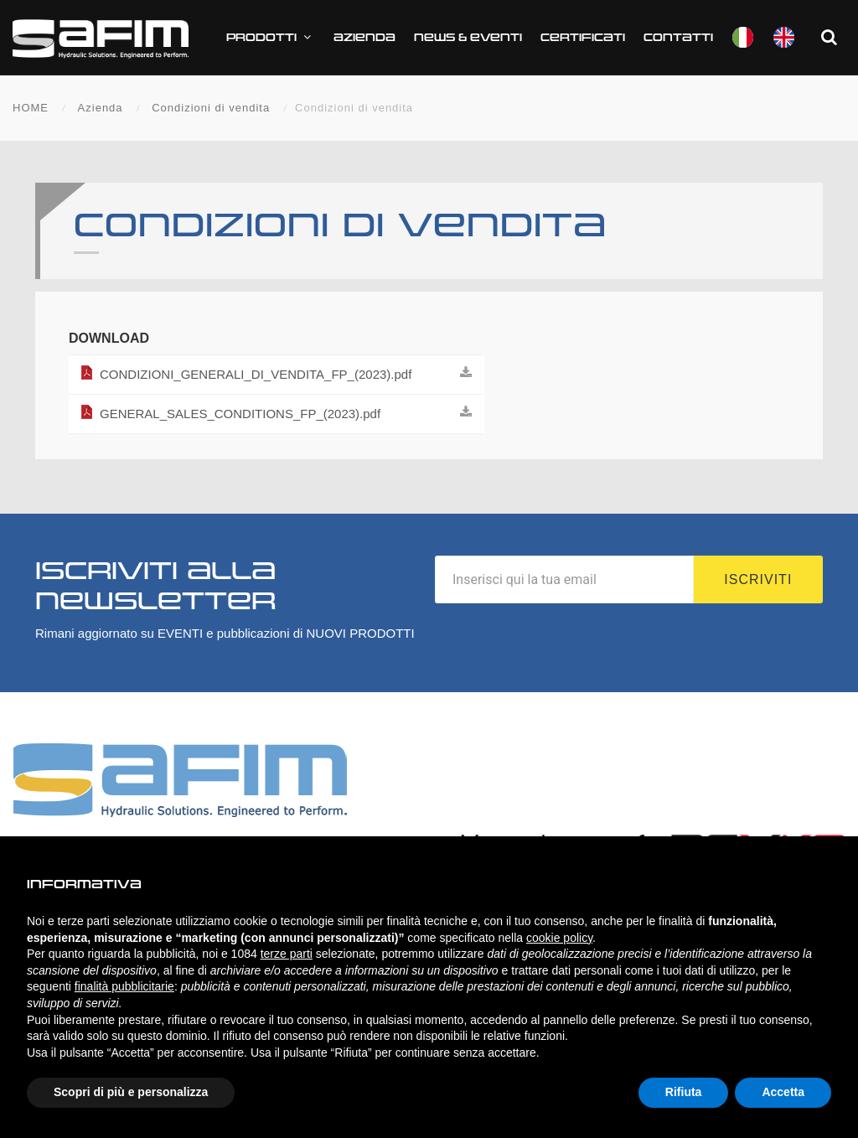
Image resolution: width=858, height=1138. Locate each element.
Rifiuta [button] (683, 1092)
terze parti (287, 953)
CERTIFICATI (582, 38)
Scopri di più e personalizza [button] (131, 1092)
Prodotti (270, 37)
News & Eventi (468, 38)
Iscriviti (758, 579)
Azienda (364, 38)
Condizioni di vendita (211, 107)
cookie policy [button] (559, 937)
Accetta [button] (783, 1092)
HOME (31, 107)
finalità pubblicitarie (124, 986)
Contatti (678, 38)
